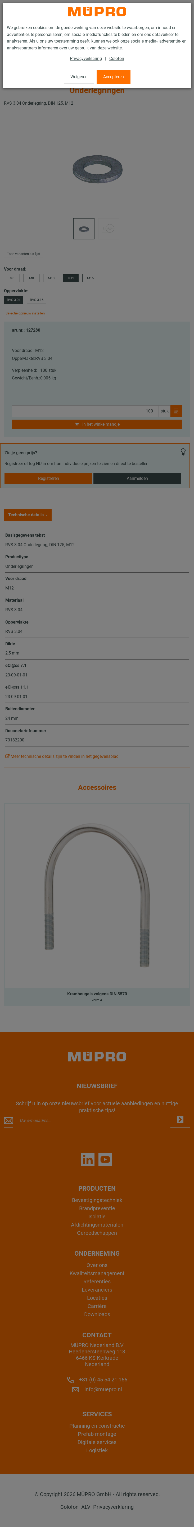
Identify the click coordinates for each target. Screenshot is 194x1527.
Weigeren (79, 76)
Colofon (116, 58)
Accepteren (113, 76)
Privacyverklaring (86, 58)
